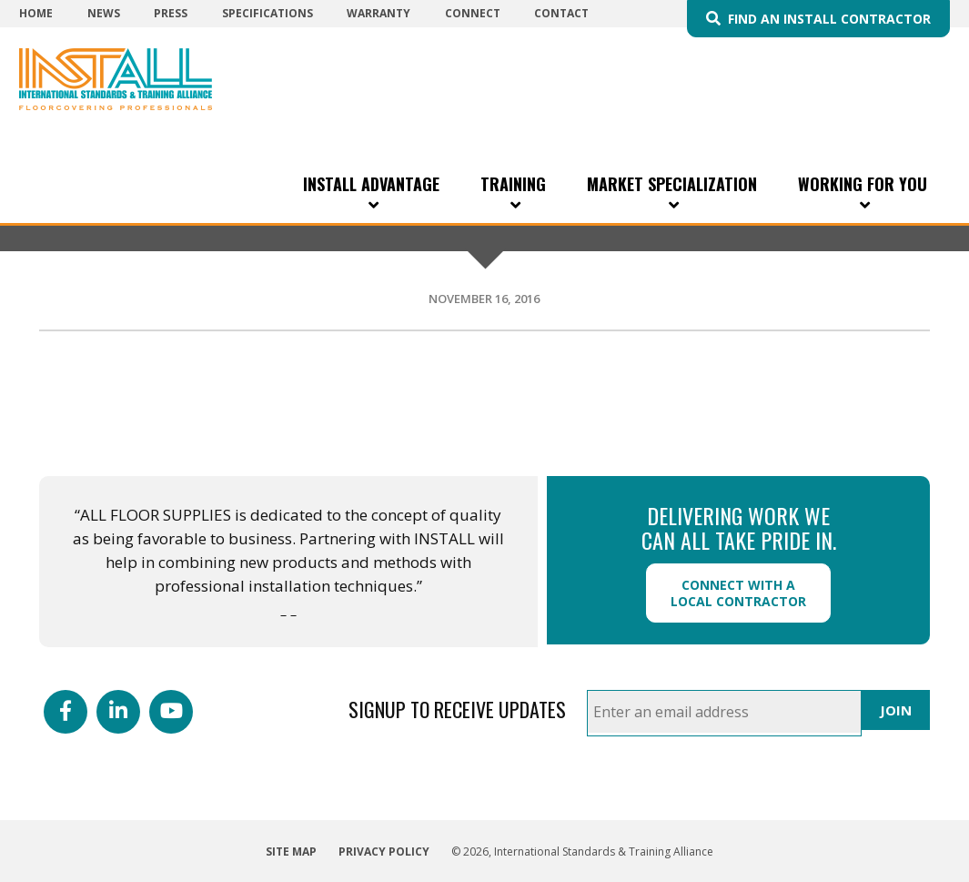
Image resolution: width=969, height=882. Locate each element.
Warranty (378, 13)
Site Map (291, 851)
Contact (561, 13)
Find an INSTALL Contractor (829, 18)
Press (170, 13)
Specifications (267, 13)
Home (36, 13)
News (103, 13)
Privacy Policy (383, 851)
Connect (472, 13)
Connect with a (738, 593)
